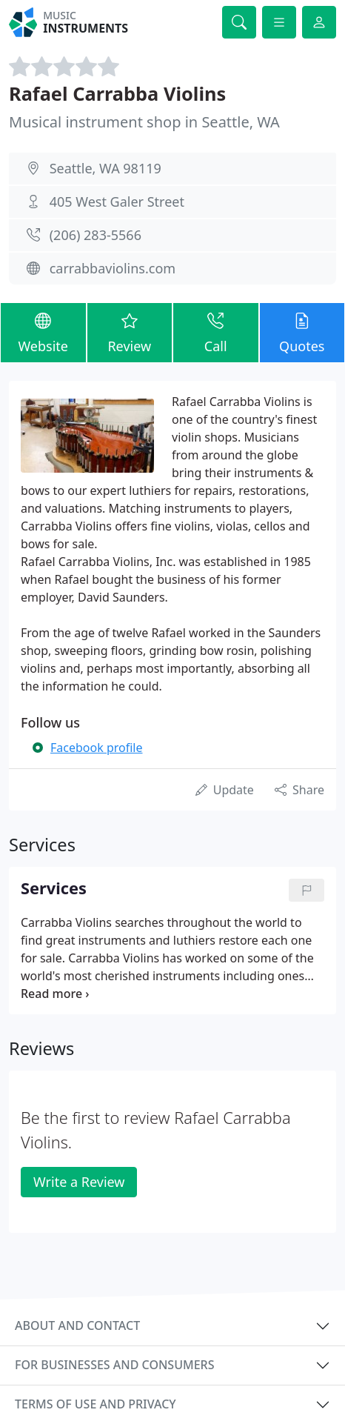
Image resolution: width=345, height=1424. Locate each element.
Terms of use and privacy (95, 1404)
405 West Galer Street (117, 201)
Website (43, 332)
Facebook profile (96, 747)
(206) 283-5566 (95, 235)
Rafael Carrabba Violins (117, 93)
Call (216, 332)
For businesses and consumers (114, 1365)
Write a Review (78, 1182)
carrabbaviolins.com (112, 268)
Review (130, 332)
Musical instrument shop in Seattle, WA (144, 122)
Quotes (302, 332)
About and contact (77, 1325)
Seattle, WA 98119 (105, 168)
